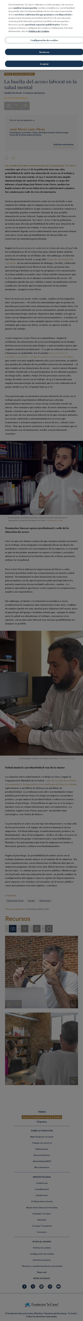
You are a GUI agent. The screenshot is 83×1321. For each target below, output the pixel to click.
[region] (41, 35)
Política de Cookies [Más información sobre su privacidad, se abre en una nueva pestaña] (39, 31)
